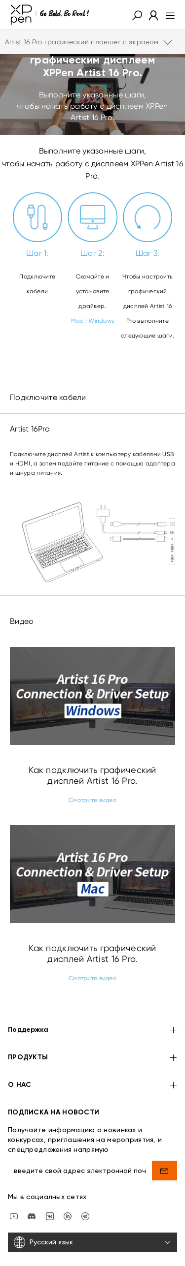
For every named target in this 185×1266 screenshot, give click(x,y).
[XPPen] (49, 15)
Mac (77, 320)
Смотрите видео (92, 800)
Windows (101, 320)
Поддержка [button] (92, 1007)
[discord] (31, 1192)
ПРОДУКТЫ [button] (92, 1034)
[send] (164, 1146)
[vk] (50, 1192)
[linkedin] (68, 1192)
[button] (137, 15)
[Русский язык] (92, 1218)
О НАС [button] (92, 1061)
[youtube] (14, 1192)
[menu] (167, 15)
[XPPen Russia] (85, 1192)
